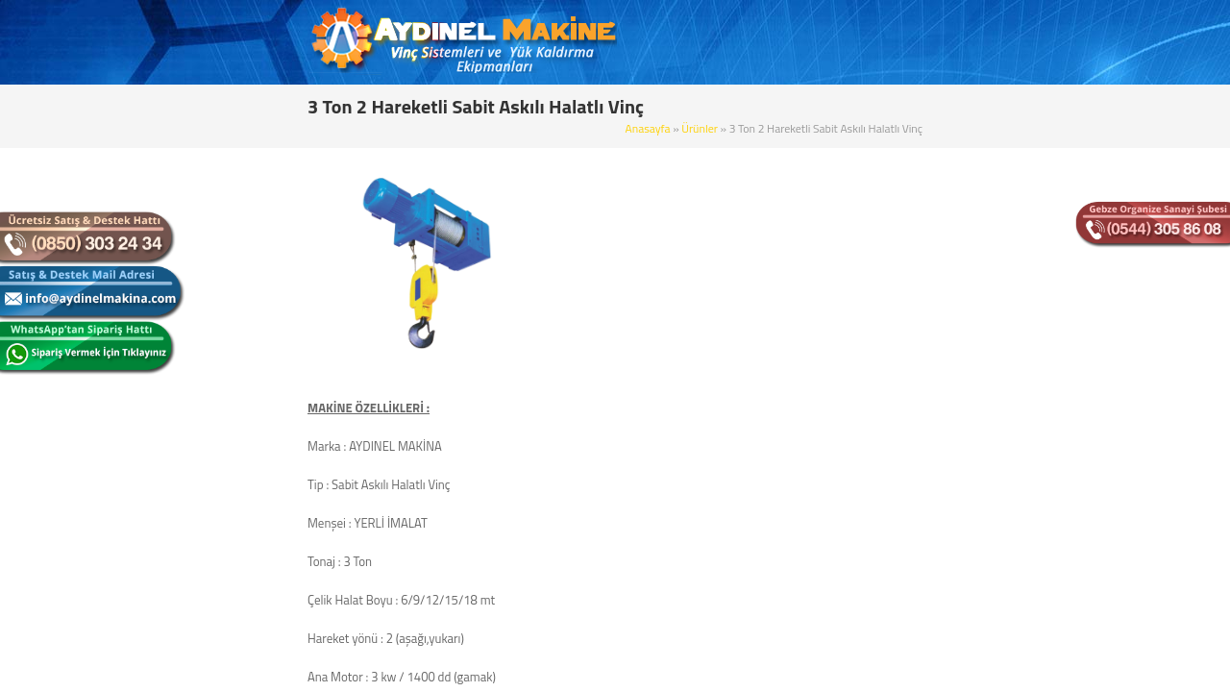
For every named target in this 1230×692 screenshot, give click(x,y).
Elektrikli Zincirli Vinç (231, 493)
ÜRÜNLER (749, 43)
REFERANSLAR (908, 43)
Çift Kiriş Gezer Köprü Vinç (245, 324)
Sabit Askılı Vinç (218, 224)
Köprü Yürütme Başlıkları (242, 627)
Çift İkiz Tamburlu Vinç (235, 358)
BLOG (821, 43)
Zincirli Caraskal (218, 560)
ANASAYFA (566, 43)
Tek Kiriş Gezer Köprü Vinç (245, 291)
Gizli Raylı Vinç (215, 459)
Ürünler (844, 103)
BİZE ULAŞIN (1017, 43)
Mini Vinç (202, 526)
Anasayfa (794, 103)
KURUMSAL (659, 43)
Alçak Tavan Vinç (221, 594)
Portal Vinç (206, 425)
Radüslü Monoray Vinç (236, 661)
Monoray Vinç (214, 257)
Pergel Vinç (207, 392)
